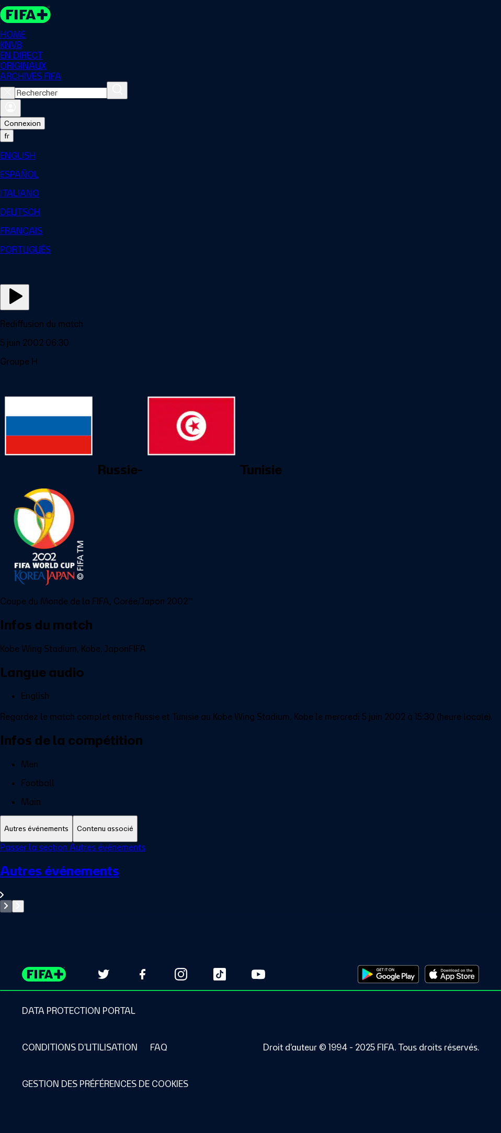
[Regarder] (14, 297)
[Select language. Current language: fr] (7, 136)
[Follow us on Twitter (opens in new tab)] (103, 974)
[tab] (36, 828)
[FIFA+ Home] (25, 14)
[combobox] (61, 93)
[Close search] (7, 93)
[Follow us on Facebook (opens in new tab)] (142, 974)
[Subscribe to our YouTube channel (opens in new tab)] (258, 974)
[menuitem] (250, 155)
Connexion (22, 123)
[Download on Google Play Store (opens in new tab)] (388, 974)
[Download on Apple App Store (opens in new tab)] (452, 974)
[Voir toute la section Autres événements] (250, 881)
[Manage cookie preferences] (105, 1084)
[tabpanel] (250, 877)
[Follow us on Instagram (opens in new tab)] (180, 974)
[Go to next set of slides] (18, 906)
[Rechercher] (117, 90)
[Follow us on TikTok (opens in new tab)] (219, 974)
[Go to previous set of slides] (6, 906)
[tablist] (250, 828)
